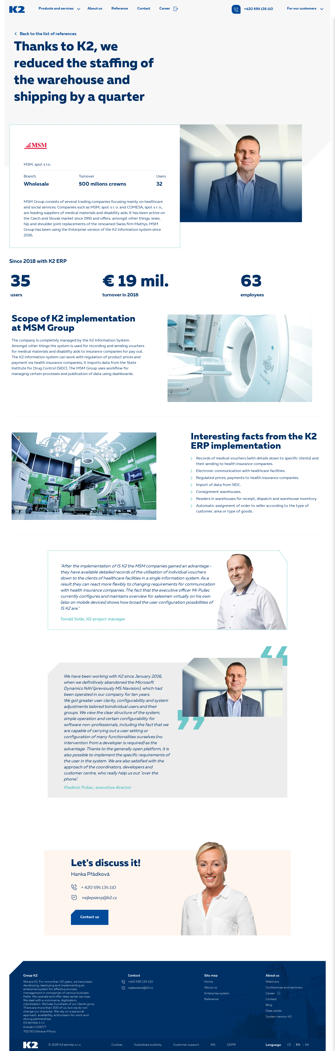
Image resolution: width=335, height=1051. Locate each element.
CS (289, 1044)
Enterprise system (216, 993)
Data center (274, 1010)
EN (298, 1044)
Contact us (89, 917)
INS (213, 1044)
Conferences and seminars (284, 987)
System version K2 (278, 1016)
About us (94, 8)
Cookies (116, 1044)
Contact (143, 8)
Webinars (272, 981)
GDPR (231, 1044)
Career (168, 9)
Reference (119, 8)
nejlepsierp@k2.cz (94, 897)
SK (307, 1044)
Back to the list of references (48, 34)
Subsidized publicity (148, 1044)
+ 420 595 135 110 (93, 887)
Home (208, 981)
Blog (269, 1005)
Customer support (186, 1044)
